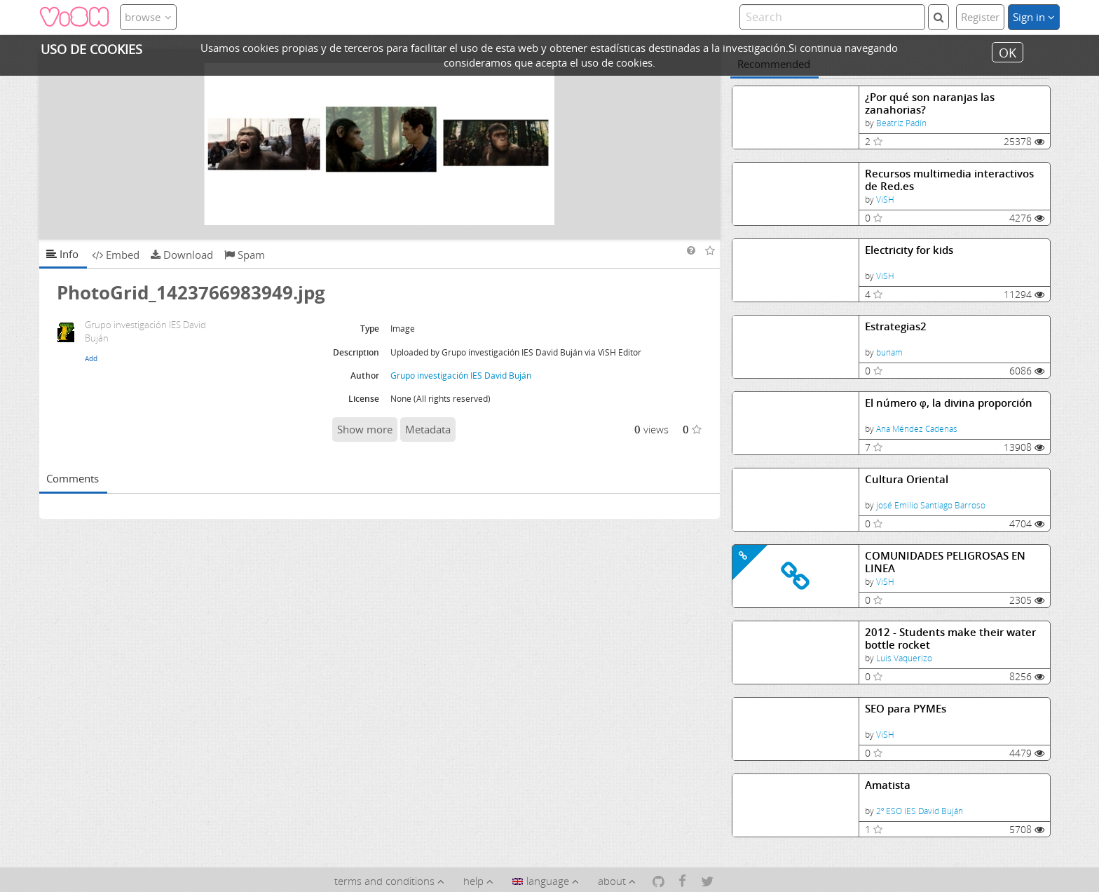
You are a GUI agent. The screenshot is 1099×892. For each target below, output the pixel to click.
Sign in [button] (1034, 17)
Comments (72, 478)
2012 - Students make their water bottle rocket (950, 638)
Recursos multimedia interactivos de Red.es (949, 180)
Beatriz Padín (901, 123)
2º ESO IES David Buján (919, 811)
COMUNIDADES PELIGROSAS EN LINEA (945, 562)
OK (1007, 51)
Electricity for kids (909, 250)
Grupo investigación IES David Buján (460, 375)
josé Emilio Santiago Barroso (930, 505)
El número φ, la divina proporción (948, 403)
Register (980, 17)
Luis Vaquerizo (904, 658)
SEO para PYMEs (905, 708)
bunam (889, 352)
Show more (364, 429)
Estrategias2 (896, 326)
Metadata (428, 429)
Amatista (887, 785)
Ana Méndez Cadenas (916, 429)
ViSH (885, 199)
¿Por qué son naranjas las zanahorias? (930, 103)
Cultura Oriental (906, 479)
